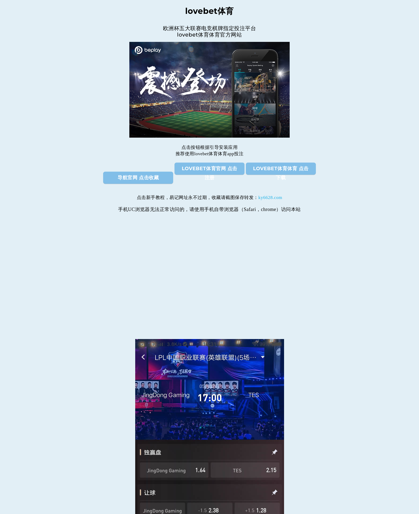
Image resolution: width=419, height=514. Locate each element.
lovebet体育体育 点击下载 (281, 170)
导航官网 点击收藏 (138, 178)
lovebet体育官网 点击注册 (209, 170)
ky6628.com (270, 197)
